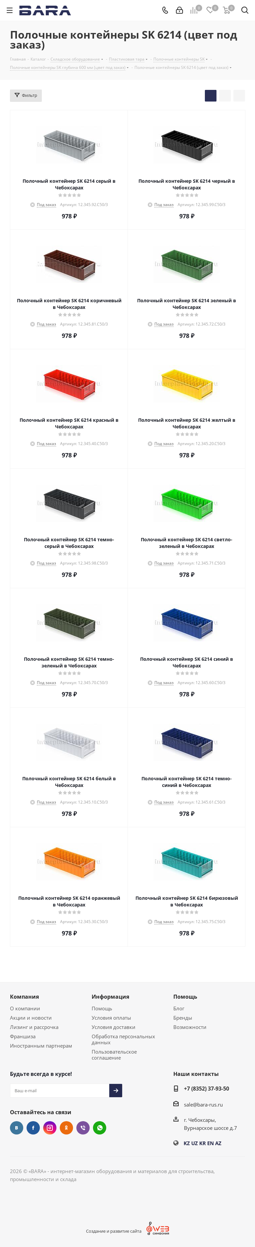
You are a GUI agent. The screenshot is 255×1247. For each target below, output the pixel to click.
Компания (24, 996)
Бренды (182, 1017)
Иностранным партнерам (41, 1045)
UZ (194, 1143)
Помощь (102, 1008)
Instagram (49, 1127)
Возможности (190, 1027)
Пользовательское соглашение (114, 1054)
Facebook (33, 1127)
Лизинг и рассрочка (34, 1027)
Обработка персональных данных (123, 1039)
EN (210, 1143)
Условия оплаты (111, 1017)
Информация (110, 996)
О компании (25, 1008)
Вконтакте (16, 1127)
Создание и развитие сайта (113, 1231)
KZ (187, 1143)
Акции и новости (31, 1017)
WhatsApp (99, 1127)
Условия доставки (113, 1027)
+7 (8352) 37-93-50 (206, 1088)
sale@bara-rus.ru (203, 1104)
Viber (83, 1127)
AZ (218, 1143)
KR (202, 1143)
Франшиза (23, 1036)
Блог (178, 1008)
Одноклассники (66, 1127)
